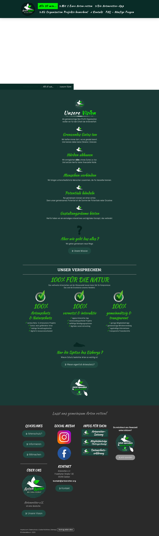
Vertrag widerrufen (66, 530)
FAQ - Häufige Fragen (119, 12)
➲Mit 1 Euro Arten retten (75, 6)
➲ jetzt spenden (125, 457)
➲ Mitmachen (33, 454)
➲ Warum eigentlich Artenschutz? (79, 364)
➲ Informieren (33, 444)
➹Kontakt (96, 12)
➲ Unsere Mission (79, 250)
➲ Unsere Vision (33, 513)
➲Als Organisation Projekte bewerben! (63, 12)
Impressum (24, 530)
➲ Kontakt (64, 488)
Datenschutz (33, 530)
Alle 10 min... (48, 6)
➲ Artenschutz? (33, 433)
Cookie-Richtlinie (44, 530)
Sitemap (53, 530)
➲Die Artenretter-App (109, 6)
